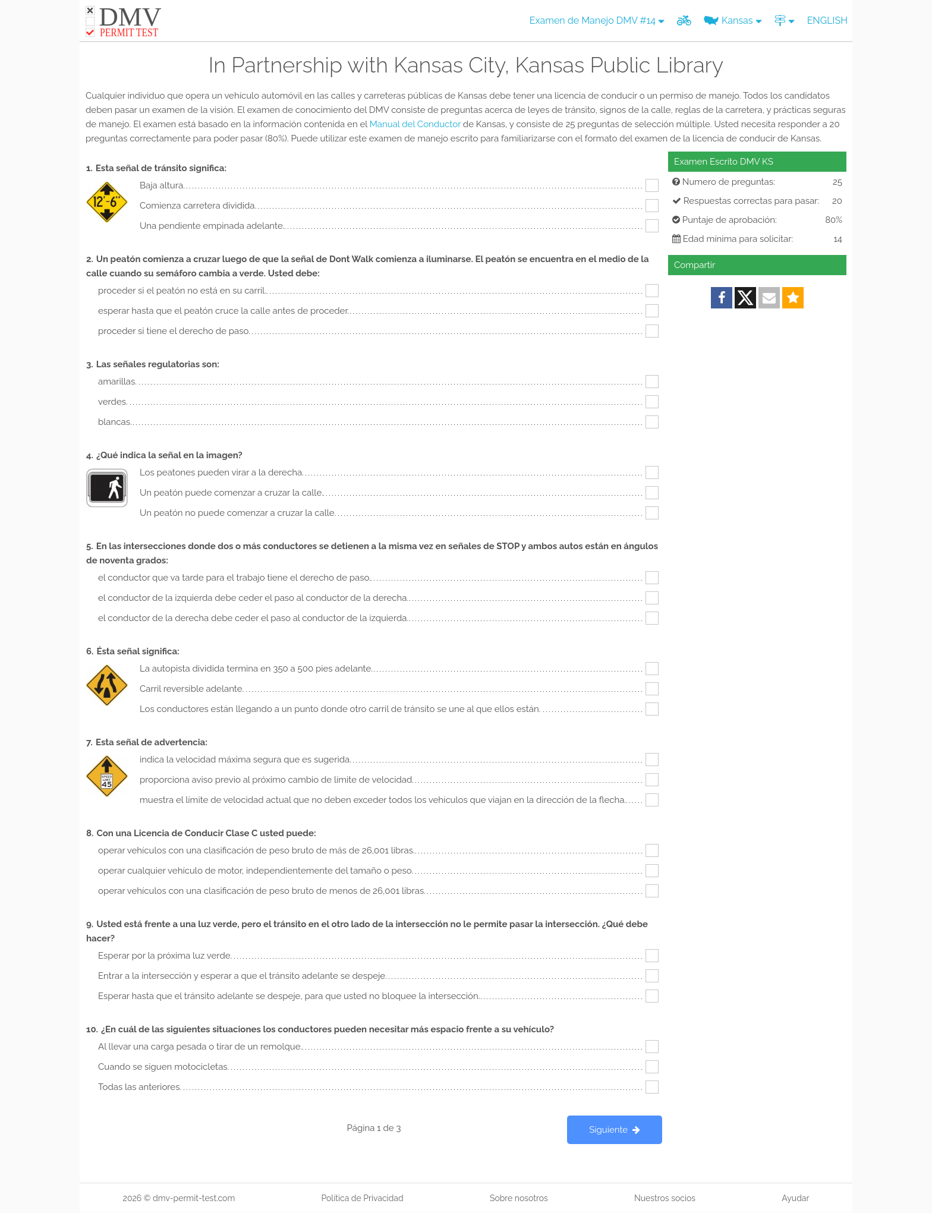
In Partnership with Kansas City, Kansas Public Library (466, 64)
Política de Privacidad (362, 1198)
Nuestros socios (664, 1198)
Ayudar (795, 1198)
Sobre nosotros (519, 1198)
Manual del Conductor (415, 124)
